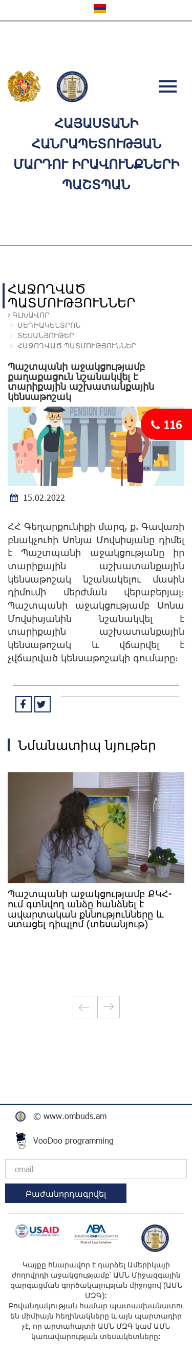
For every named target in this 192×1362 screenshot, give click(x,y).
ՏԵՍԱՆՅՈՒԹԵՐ (45, 335)
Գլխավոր (30, 315)
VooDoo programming (73, 1140)
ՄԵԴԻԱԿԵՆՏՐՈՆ (47, 325)
